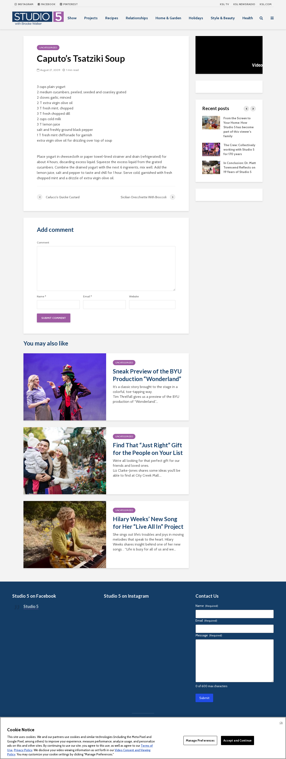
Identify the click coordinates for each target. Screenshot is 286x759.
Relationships (137, 18)
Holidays (196, 18)
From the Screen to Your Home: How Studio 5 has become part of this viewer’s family (238, 127)
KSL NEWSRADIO (244, 4)
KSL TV (224, 4)
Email (87, 296)
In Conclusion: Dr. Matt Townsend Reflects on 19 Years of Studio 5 (239, 167)
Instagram (24, 4)
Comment (43, 242)
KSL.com (265, 4)
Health (247, 18)
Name (41, 296)
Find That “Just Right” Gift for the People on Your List (148, 448)
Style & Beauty (223, 18)
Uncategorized (48, 47)
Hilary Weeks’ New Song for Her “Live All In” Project (148, 522)
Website (134, 296)
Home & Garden (168, 18)
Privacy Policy (23, 750)
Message (209, 635)
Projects (91, 18)
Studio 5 (30, 606)
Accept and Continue (237, 740)
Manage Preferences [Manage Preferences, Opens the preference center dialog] (200, 740)
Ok (281, 722)
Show (72, 18)
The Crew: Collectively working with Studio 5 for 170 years (239, 149)
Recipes (111, 18)
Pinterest (69, 4)
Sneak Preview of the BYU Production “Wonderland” (147, 375)
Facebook (46, 4)
